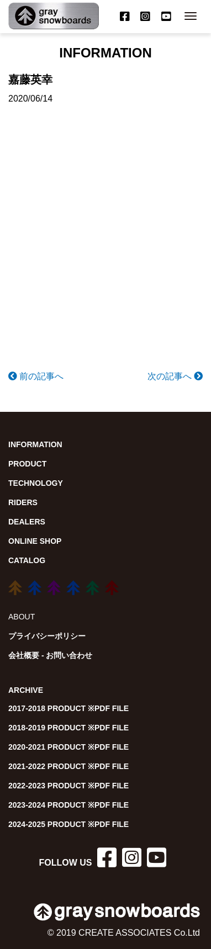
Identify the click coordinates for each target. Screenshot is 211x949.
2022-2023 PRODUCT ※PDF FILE (68, 785)
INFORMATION (35, 444)
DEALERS (26, 521)
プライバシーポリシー (47, 636)
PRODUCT (27, 463)
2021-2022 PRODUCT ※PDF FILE (68, 766)
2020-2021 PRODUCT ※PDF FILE (68, 747)
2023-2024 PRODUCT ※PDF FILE (68, 804)
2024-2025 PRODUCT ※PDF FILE (68, 824)
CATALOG (26, 560)
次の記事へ (175, 376)
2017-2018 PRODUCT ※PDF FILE (68, 708)
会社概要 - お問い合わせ (50, 655)
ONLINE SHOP (34, 541)
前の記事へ (36, 376)
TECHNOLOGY (35, 483)
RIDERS (23, 502)
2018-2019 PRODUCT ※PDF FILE (68, 727)
